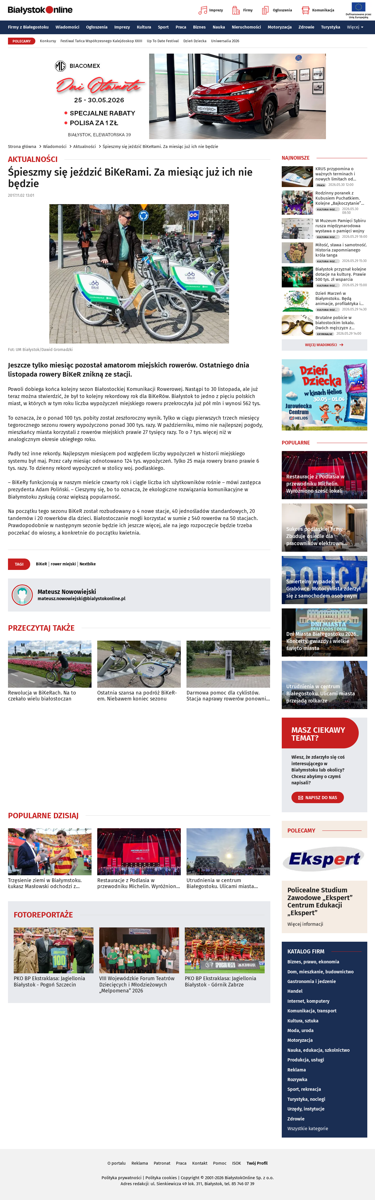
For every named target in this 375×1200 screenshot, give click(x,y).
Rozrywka (297, 1079)
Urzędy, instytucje (306, 1109)
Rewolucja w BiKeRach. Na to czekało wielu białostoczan (42, 696)
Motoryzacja (280, 27)
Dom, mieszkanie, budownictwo (320, 971)
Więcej (355, 27)
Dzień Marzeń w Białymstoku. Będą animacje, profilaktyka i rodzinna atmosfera (337, 298)
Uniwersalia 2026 (225, 41)
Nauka (219, 27)
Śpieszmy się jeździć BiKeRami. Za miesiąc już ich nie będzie (160, 146)
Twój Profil (257, 1163)
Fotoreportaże (43, 914)
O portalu (117, 1163)
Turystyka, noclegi (306, 1099)
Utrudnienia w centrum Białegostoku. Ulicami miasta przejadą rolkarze (220, 884)
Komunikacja (317, 10)
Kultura (144, 27)
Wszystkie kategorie (307, 1128)
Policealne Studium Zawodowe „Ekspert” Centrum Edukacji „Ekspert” (320, 901)
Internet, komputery (308, 1001)
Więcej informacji (305, 924)
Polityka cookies (161, 1177)
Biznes (199, 27)
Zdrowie (306, 27)
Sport (163, 27)
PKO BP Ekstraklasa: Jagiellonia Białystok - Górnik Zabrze (220, 982)
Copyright (190, 1177)
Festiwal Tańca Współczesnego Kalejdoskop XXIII (101, 41)
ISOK (236, 1163)
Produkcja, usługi (305, 1060)
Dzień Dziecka (194, 41)
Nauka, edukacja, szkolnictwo (318, 1050)
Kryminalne (325, 334)
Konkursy (48, 41)
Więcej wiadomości (321, 345)
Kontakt (199, 1163)
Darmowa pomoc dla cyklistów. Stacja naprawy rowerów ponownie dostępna (228, 696)
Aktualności (84, 146)
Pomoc (219, 1163)
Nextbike (88, 564)
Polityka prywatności (121, 1177)
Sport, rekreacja (304, 1089)
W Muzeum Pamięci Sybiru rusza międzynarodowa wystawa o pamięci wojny (340, 225)
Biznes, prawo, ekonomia (313, 962)
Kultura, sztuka (303, 1021)
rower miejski (63, 564)
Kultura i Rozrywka (328, 209)
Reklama (296, 1070)
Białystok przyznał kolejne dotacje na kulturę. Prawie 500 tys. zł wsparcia (340, 274)
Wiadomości (67, 27)
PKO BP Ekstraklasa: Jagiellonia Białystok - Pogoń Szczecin (49, 982)
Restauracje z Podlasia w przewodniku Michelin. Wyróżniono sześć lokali (138, 884)
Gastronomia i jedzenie (311, 981)
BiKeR (41, 564)
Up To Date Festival (163, 41)
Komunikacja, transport (312, 1011)
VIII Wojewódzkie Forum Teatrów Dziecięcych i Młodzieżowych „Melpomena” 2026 (137, 985)
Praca (181, 27)
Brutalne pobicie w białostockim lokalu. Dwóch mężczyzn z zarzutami (335, 322)
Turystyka (330, 27)
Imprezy (210, 10)
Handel (295, 991)
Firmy (242, 10)
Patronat (162, 1163)
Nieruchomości (246, 27)
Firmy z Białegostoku (28, 27)
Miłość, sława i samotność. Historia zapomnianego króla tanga (341, 250)
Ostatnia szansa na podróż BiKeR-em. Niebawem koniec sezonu (137, 696)
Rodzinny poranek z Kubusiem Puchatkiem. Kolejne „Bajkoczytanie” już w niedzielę (338, 198)
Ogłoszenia (277, 10)
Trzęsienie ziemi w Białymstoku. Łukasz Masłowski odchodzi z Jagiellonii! (45, 884)
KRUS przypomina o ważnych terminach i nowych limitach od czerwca (335, 174)
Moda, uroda (300, 1030)
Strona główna (22, 146)
